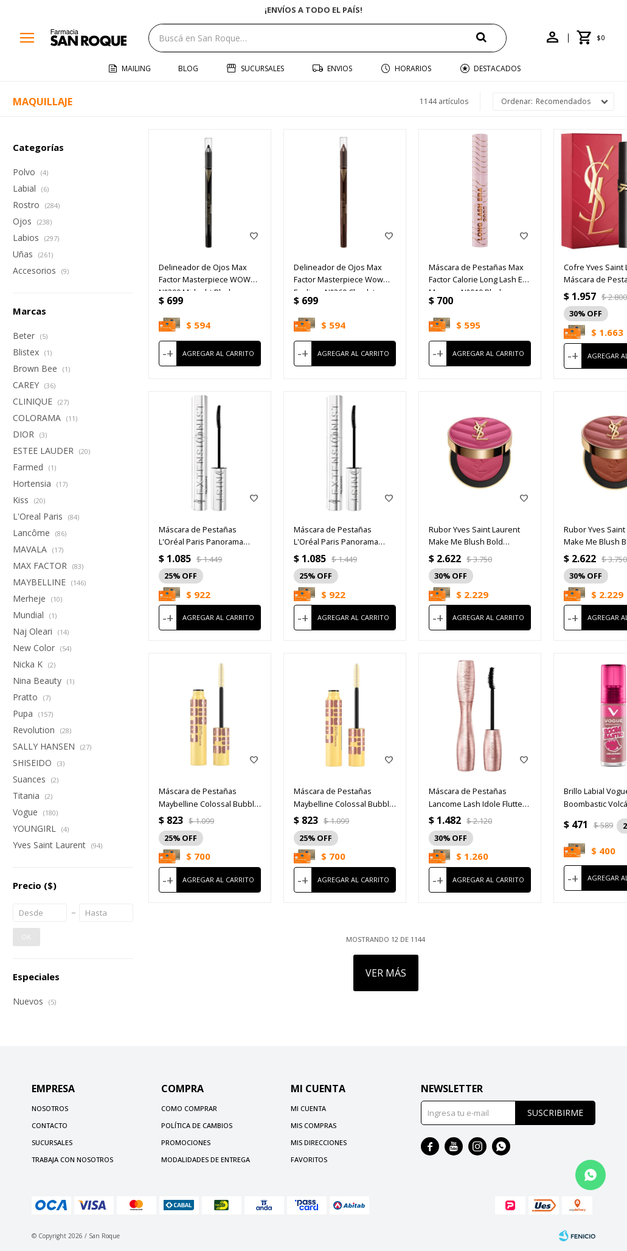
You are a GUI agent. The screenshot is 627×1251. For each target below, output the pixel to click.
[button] (491, 37)
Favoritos (309, 1159)
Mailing (136, 68)
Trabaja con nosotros (72, 1159)
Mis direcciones (319, 1142)
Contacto (50, 1125)
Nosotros (50, 1108)
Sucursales (262, 68)
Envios (339, 68)
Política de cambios (196, 1125)
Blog (188, 68)
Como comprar (189, 1108)
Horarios (413, 68)
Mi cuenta (308, 1108)
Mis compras (313, 1125)
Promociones (185, 1142)
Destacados (497, 68)
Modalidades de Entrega (205, 1159)
